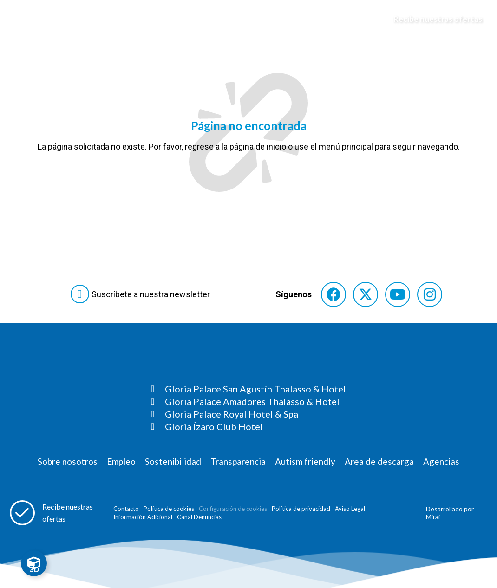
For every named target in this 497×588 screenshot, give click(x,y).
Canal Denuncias (199, 517)
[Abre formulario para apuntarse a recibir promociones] (55, 512)
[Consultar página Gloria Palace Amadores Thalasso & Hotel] (248, 401)
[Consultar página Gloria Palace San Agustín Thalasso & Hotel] (248, 388)
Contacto (126, 508)
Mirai (433, 517)
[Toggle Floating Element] (34, 563)
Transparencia (238, 461)
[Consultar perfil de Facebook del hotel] (333, 294)
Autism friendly (305, 461)
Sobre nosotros (68, 461)
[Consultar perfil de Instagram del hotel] (429, 294)
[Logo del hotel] (248, 19)
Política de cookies (169, 508)
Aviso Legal (350, 508)
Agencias (441, 461)
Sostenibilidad (173, 461)
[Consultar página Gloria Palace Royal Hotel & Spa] (248, 413)
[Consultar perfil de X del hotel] (365, 294)
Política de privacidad (301, 508)
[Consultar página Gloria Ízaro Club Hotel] (248, 426)
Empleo (121, 461)
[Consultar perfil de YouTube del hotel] (397, 294)
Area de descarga (379, 461)
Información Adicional (142, 517)
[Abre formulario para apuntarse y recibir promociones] (433, 19)
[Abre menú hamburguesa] (19, 19)
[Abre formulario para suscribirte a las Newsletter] (142, 294)
